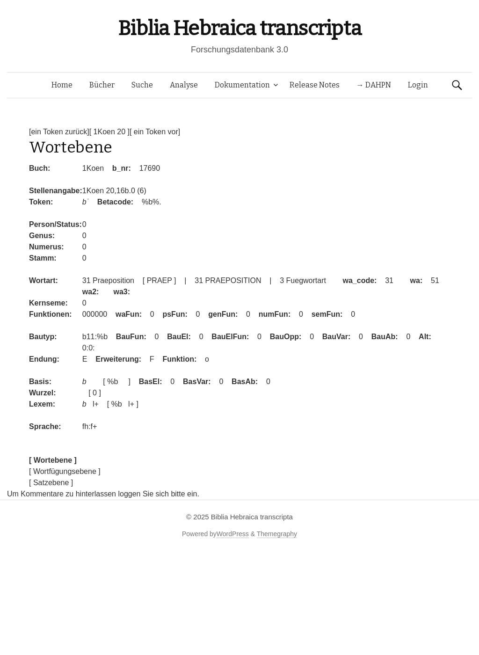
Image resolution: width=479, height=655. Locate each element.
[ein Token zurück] (59, 132)
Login (418, 84)
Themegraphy (277, 534)
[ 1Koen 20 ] (109, 132)
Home (62, 84)
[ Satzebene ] (51, 483)
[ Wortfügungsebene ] (65, 471)
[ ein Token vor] (155, 132)
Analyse (184, 84)
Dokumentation (242, 84)
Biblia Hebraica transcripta (239, 28)
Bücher (102, 84)
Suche (142, 84)
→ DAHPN (373, 84)
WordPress (233, 534)
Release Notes (315, 84)
